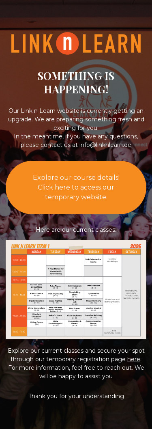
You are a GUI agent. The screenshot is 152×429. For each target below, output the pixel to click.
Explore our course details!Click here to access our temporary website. (76, 187)
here (133, 359)
